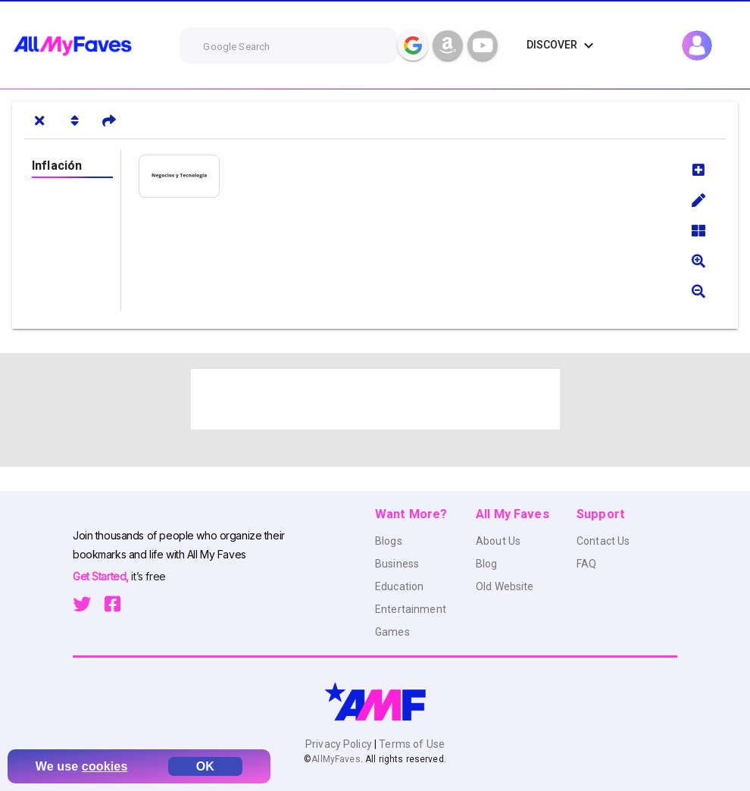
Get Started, (102, 576)
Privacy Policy (339, 744)
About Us (498, 541)
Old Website (505, 586)
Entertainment (410, 609)
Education (399, 586)
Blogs (388, 541)
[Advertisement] (375, 399)
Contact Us (603, 541)
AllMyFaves (335, 759)
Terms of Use (411, 744)
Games (392, 632)
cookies (105, 766)
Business (397, 564)
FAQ (586, 564)
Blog (487, 564)
